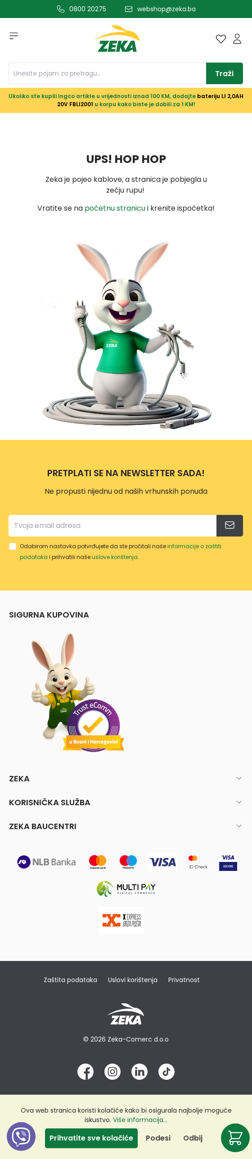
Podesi (158, 1138)
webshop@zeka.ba (166, 9)
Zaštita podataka (70, 979)
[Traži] (224, 73)
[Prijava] (237, 38)
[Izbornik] (11, 38)
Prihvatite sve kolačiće (91, 1138)
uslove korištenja (115, 557)
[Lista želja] (221, 38)
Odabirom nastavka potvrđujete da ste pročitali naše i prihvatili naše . (120, 551)
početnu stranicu (115, 208)
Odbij (192, 1138)
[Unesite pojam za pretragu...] (108, 73)
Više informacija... (140, 1119)
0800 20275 (87, 9)
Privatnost (184, 979)
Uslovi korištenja (133, 979)
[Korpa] (235, 1138)
